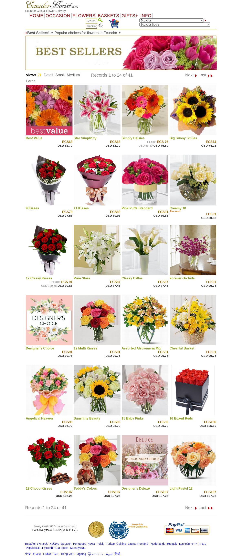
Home (36, 15)
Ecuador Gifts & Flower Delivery (45, 10)
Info (145, 15)
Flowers (84, 15)
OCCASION (58, 15)
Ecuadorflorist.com (65, 526)
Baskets (108, 15)
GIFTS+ (130, 15)
